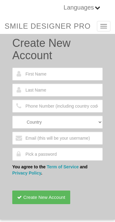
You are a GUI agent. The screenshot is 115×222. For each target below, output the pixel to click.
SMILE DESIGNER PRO (48, 26)
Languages (78, 7)
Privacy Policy (26, 173)
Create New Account (41, 197)
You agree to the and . (49, 169)
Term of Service (63, 166)
